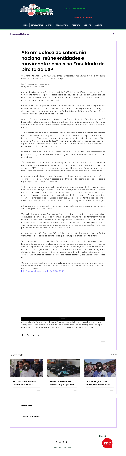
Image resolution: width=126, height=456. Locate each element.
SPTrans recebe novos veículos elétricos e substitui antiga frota (25, 383)
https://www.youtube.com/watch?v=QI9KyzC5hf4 (42, 271)
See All (114, 354)
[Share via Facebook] (22, 335)
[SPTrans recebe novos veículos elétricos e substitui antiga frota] (26, 368)
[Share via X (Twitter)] (28, 335)
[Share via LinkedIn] (33, 335)
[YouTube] (66, 442)
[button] (114, 34)
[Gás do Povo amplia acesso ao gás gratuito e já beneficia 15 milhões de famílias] (63, 368)
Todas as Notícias (19, 34)
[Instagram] (60, 442)
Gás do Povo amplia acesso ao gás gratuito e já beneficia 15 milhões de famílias (63, 383)
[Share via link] (39, 335)
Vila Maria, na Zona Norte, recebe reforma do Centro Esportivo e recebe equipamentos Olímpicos (98, 383)
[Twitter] (63, 442)
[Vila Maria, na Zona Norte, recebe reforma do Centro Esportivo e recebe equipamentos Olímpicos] (100, 368)
